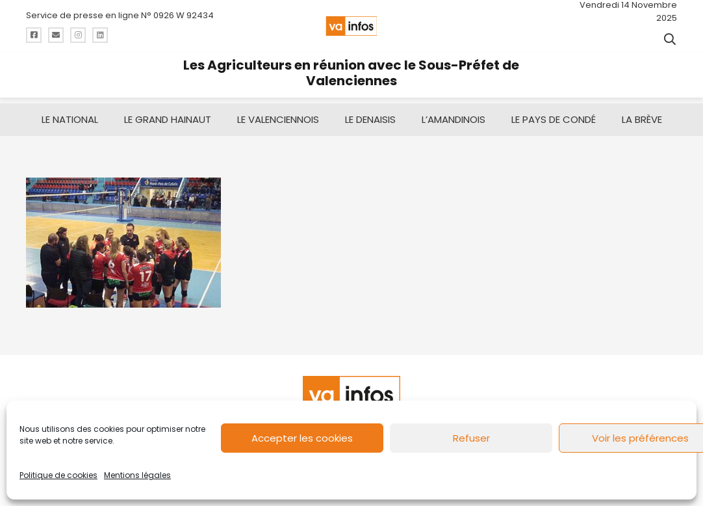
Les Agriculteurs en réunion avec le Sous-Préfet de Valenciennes (351, 73)
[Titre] (34, 35)
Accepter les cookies (302, 438)
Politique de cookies (58, 475)
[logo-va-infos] (351, 26)
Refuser (471, 438)
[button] (670, 39)
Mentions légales (137, 475)
